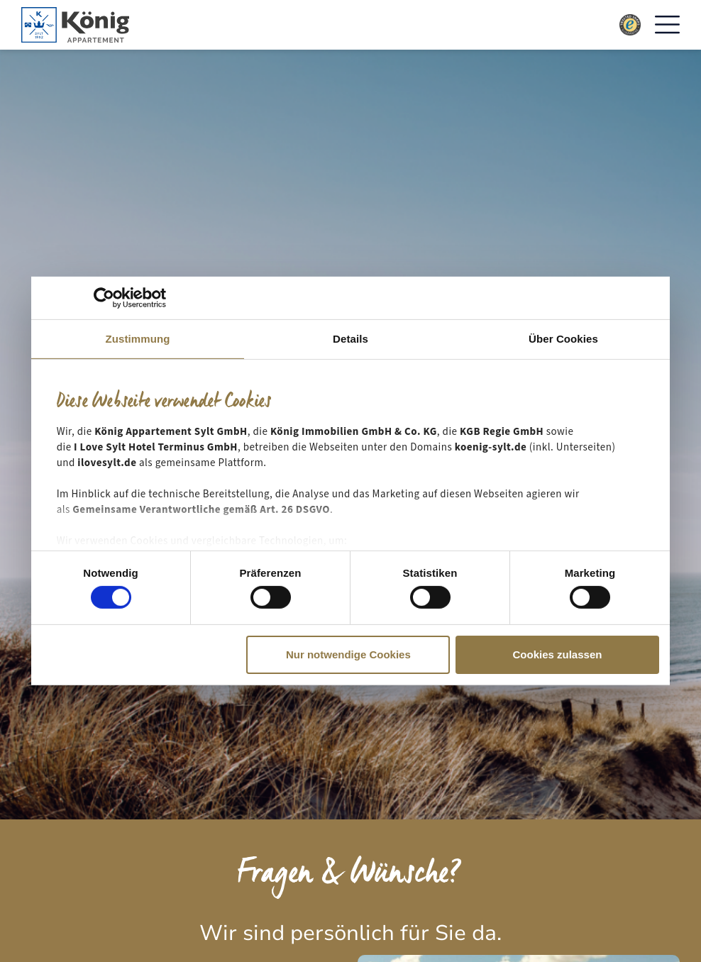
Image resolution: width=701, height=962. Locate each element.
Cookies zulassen (557, 654)
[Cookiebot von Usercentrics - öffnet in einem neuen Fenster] (104, 298)
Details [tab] (350, 339)
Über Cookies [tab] (563, 339)
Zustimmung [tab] (138, 339)
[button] (667, 25)
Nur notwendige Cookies (348, 654)
